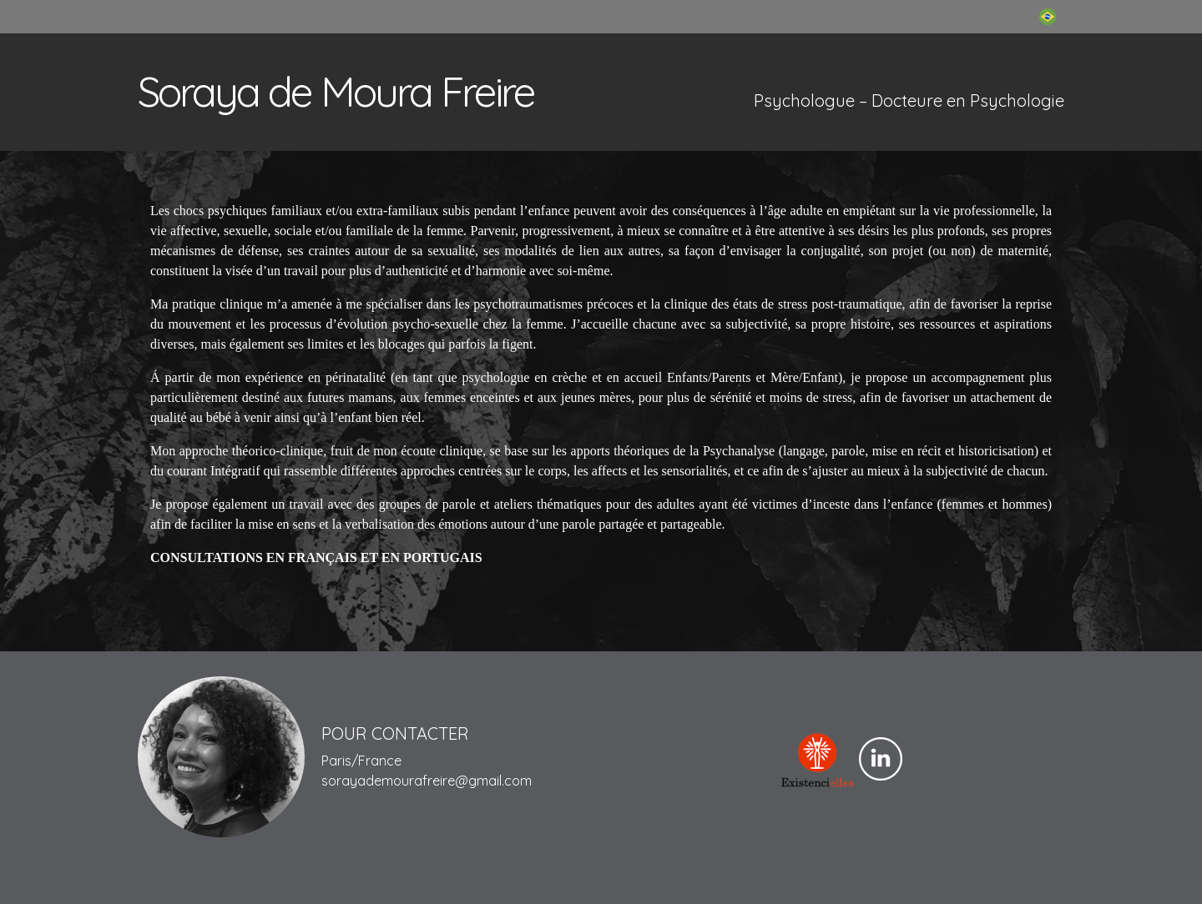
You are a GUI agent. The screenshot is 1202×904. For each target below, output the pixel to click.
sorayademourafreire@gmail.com (426, 780)
